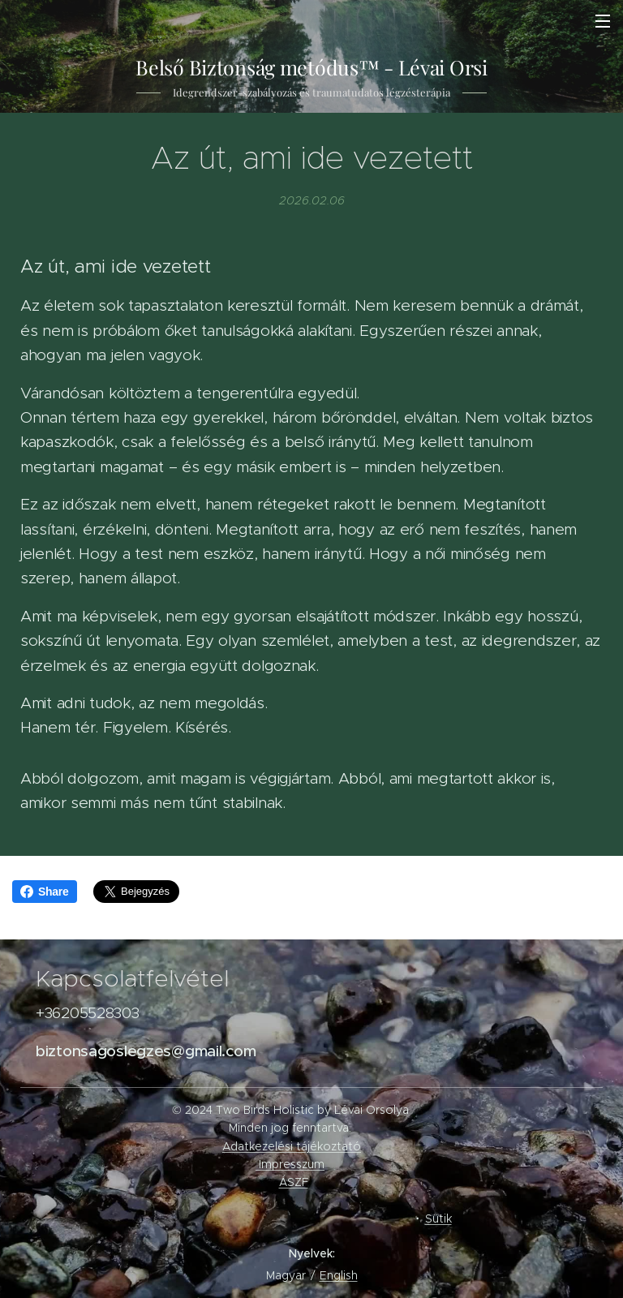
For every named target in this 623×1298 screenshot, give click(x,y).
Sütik (438, 1218)
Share (44, 891)
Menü (602, 21)
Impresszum (291, 1164)
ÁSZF (293, 1182)
